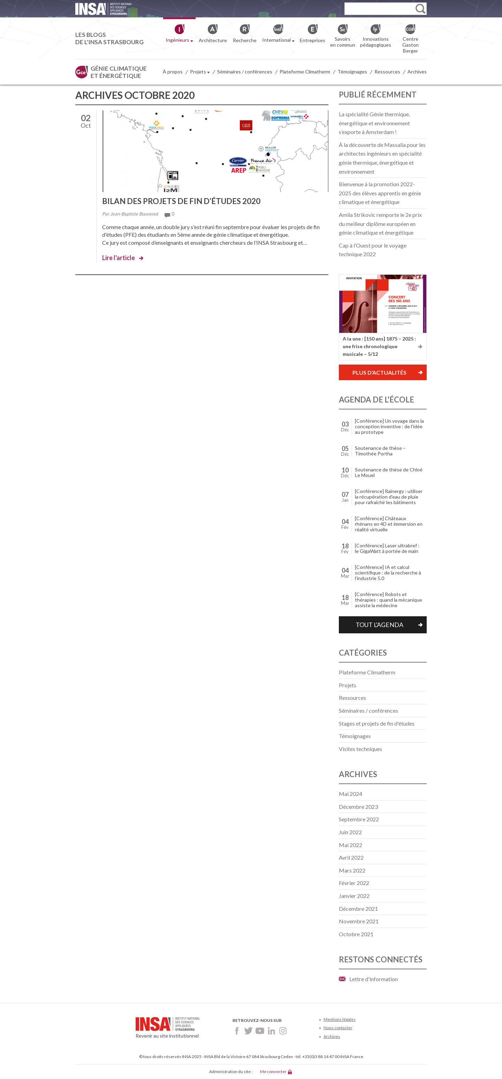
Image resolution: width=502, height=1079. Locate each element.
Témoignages (352, 72)
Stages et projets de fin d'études (376, 723)
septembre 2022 (359, 819)
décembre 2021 (358, 908)
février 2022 (354, 882)
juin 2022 (350, 832)
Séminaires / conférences (244, 72)
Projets (200, 72)
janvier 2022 (354, 895)
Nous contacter (338, 1027)
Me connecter (273, 1071)
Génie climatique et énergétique (119, 72)
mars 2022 (352, 870)
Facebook (237, 1030)
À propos (173, 72)
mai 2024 (350, 793)
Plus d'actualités (379, 372)
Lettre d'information (373, 979)
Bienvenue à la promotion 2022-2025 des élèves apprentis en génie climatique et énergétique (380, 193)
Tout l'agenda (379, 624)
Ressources (387, 72)
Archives (417, 72)
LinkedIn (271, 1030)
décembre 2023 (358, 806)
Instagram (283, 1030)
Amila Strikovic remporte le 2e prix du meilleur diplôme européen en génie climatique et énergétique (380, 223)
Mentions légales (340, 1019)
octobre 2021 (356, 934)
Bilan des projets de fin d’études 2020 (181, 201)
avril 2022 (351, 857)
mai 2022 (350, 845)
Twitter (248, 1030)
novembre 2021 (359, 921)
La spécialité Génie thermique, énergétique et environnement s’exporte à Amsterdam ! (374, 123)
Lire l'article (118, 257)
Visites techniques (360, 748)
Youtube (260, 1030)
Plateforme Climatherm (305, 72)
